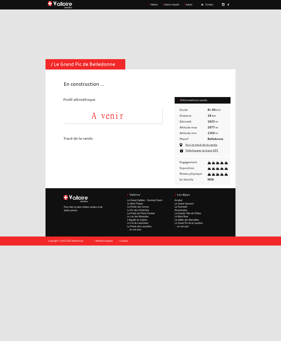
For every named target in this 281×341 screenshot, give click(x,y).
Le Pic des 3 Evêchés (138, 210)
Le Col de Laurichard (137, 223)
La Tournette (181, 207)
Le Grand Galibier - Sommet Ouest (144, 200)
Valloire (154, 4)
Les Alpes (183, 195)
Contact (207, 4)
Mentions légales (104, 241)
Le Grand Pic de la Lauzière (189, 223)
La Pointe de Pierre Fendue (141, 213)
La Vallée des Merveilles (187, 220)
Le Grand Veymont (184, 203)
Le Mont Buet (181, 216)
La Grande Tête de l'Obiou (188, 213)
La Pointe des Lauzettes (139, 226)
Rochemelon (181, 210)
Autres (189, 4)
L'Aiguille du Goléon (137, 220)
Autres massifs (171, 4)
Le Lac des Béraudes (137, 216)
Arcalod (178, 200)
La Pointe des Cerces (138, 207)
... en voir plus (134, 229)
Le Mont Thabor (135, 203)
